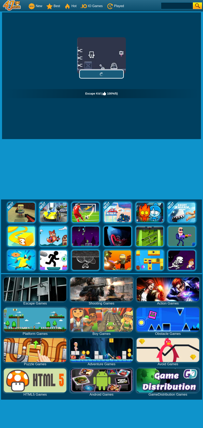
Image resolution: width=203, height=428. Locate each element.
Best (53, 6)
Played (115, 6)
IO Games (92, 6)
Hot (70, 6)
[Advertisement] (101, 169)
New (35, 6)
